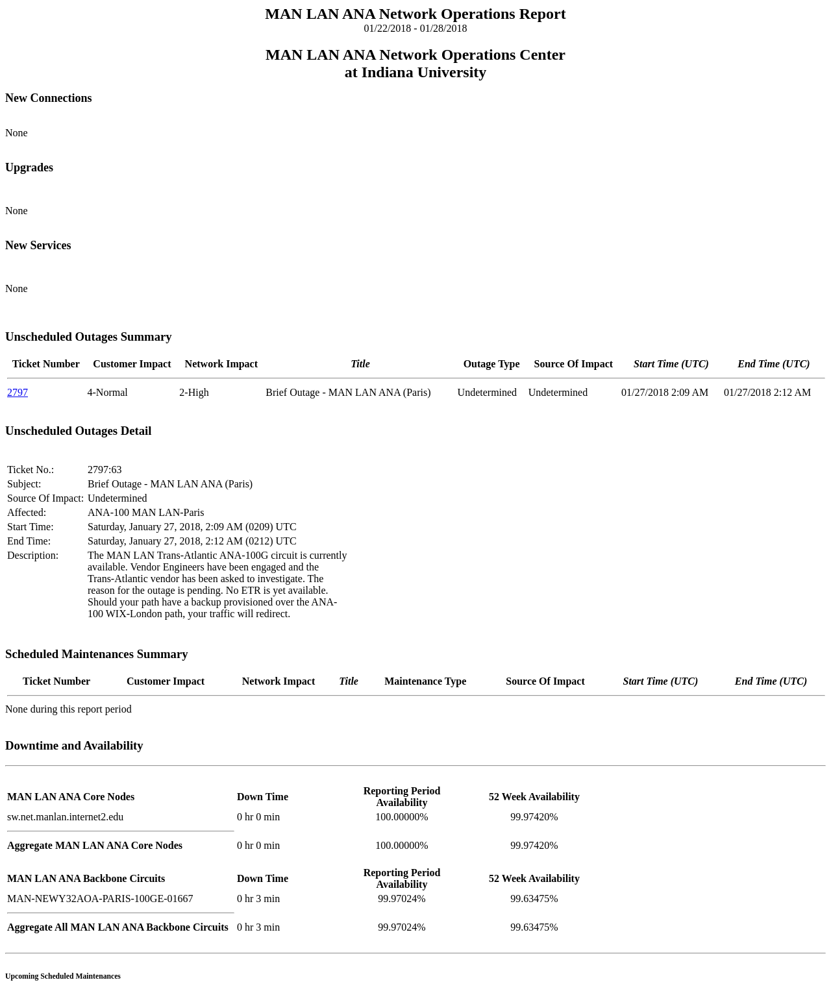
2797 (17, 392)
